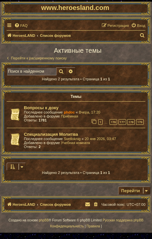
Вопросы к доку (41, 107)
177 (122, 122)
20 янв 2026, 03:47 (100, 139)
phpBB (44, 220)
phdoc (69, 112)
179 (139, 122)
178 (130, 122)
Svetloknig (72, 139)
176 (113, 122)
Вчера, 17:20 (89, 112)
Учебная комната (75, 143)
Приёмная (69, 116)
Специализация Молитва (51, 134)
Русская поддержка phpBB (123, 220)
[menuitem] (21, 26)
